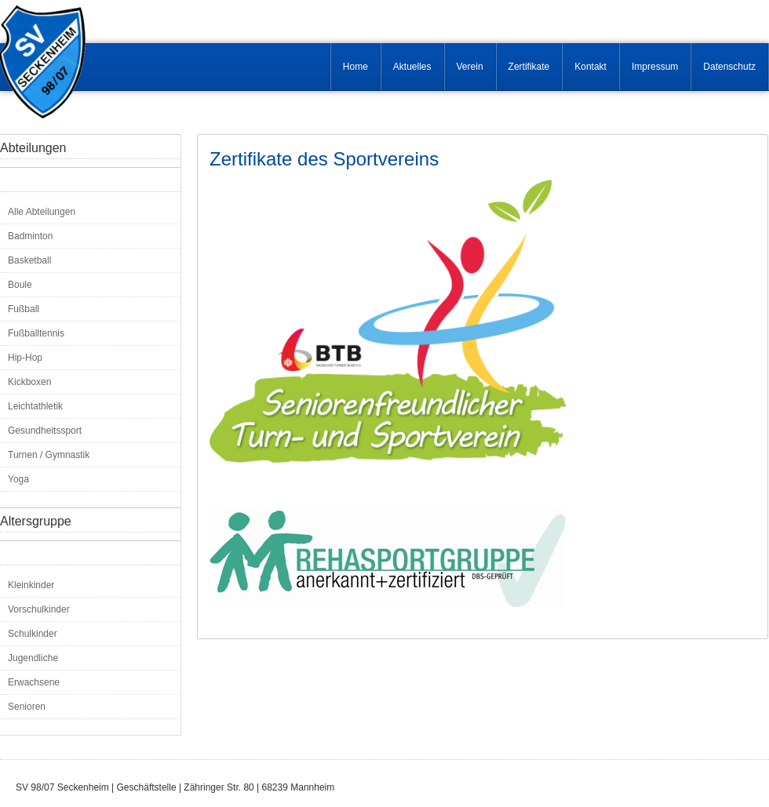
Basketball (29, 260)
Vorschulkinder (39, 609)
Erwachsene (34, 682)
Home (355, 66)
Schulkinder (32, 633)
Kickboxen (29, 381)
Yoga (18, 479)
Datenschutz (729, 66)
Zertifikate (529, 66)
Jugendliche (33, 658)
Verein (470, 66)
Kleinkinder (31, 585)
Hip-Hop (25, 357)
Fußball (23, 309)
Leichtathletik (35, 406)
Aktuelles (412, 66)
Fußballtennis (36, 333)
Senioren (27, 706)
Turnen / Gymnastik (48, 454)
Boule (20, 284)
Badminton (30, 236)
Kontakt (590, 66)
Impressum (655, 66)
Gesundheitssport (45, 430)
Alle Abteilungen (41, 211)
